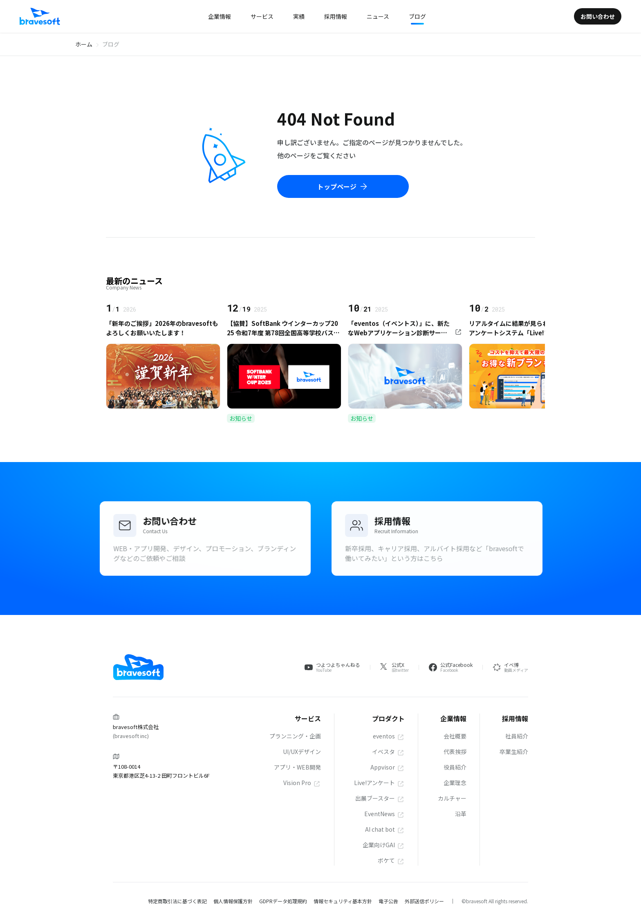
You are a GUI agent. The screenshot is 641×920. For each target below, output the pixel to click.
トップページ (343, 186)
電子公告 (388, 901)
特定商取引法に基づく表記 (177, 901)
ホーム (83, 44)
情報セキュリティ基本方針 (343, 901)
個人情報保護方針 (233, 901)
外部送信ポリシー (424, 901)
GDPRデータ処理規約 (283, 901)
